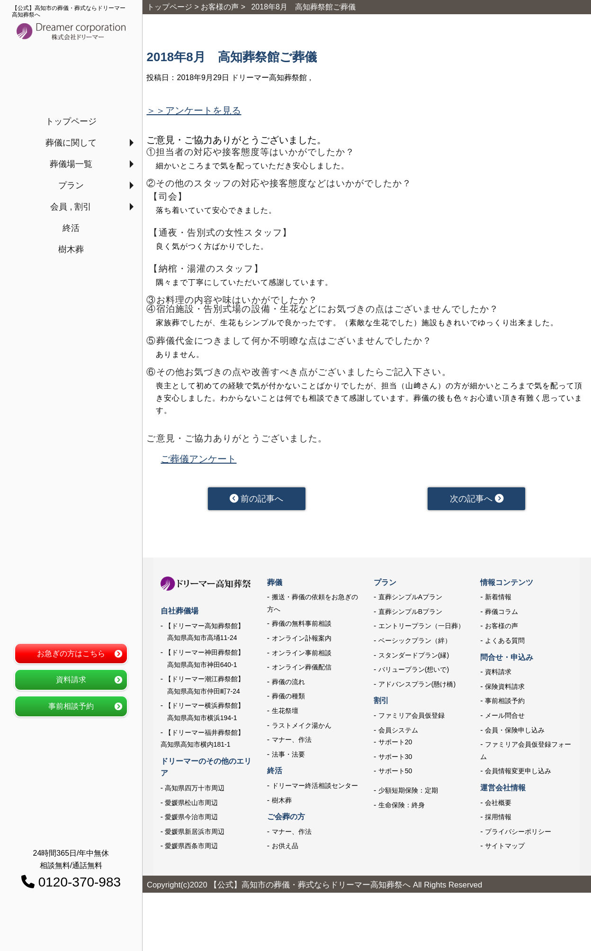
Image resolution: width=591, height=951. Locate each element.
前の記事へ (257, 499)
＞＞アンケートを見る (193, 110)
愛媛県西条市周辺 (191, 847)
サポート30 (395, 758)
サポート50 (395, 773)
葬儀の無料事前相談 (301, 626)
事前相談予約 (71, 706)
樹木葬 (71, 249)
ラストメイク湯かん (301, 727)
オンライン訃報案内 (301, 640)
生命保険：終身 (401, 807)
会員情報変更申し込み (518, 773)
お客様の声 (501, 628)
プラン (71, 185)
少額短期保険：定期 (408, 792)
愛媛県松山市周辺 (191, 804)
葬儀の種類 (288, 698)
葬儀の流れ (288, 683)
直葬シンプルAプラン (410, 599)
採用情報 (498, 819)
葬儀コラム (501, 613)
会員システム (398, 732)
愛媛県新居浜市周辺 (194, 833)
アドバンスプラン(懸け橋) (417, 686)
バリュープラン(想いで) (413, 671)
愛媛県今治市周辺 (191, 819)
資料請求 (71, 680)
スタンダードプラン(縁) (413, 657)
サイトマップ (505, 847)
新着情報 (498, 599)
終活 (71, 228)
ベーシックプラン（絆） (414, 642)
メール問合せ (505, 717)
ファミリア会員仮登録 (411, 717)
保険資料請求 (505, 688)
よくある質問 (505, 642)
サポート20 (395, 744)
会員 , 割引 (70, 206)
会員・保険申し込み (515, 732)
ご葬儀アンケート (198, 459)
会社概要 (498, 804)
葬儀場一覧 (71, 164)
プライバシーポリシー (518, 833)
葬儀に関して (71, 142)
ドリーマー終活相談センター (315, 787)
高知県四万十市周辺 (194, 790)
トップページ (71, 121)
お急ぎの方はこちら (71, 653)
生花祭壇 (285, 712)
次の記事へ (476, 499)
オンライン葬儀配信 (301, 669)
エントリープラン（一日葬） (421, 628)
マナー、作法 (292, 741)
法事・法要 (288, 756)
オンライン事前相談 (301, 654)
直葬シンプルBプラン (410, 613)
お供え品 (285, 847)
